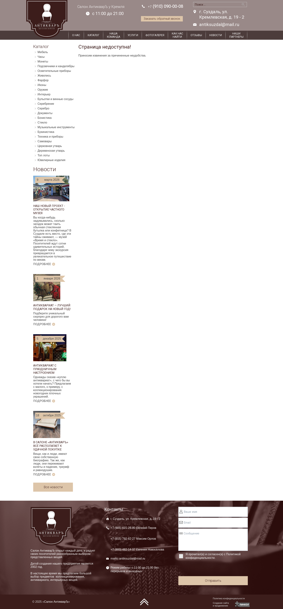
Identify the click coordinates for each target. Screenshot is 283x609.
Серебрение (46, 103)
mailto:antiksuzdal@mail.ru (128, 558)
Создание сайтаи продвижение (221, 604)
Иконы (42, 84)
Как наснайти (177, 35)
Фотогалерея (154, 35)
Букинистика (46, 131)
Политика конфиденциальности (229, 598)
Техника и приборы (50, 136)
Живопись (44, 75)
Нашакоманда (113, 35)
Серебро (43, 108)
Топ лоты (44, 155)
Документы (45, 113)
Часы (41, 56)
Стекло (42, 122)
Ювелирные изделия (51, 160)
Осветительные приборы (54, 70)
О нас (76, 35)
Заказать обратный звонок (162, 18)
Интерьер (44, 94)
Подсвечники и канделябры (56, 66)
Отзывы (196, 35)
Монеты (43, 61)
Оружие (43, 89)
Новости (215, 35)
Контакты (114, 509)
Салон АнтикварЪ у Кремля (101, 7)
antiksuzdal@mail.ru (219, 24)
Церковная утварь (50, 146)
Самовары (45, 141)
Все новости (53, 487)
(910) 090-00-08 (165, 6)
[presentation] (205, 568)
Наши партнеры (236, 35)
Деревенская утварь (51, 150)
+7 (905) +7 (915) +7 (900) (137, 538)
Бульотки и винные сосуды (55, 99)
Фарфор (43, 80)
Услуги (133, 35)
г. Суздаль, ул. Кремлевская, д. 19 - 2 (221, 14)
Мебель (43, 52)
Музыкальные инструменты (56, 127)
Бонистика (45, 117)
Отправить (213, 580)
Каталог (93, 35)
